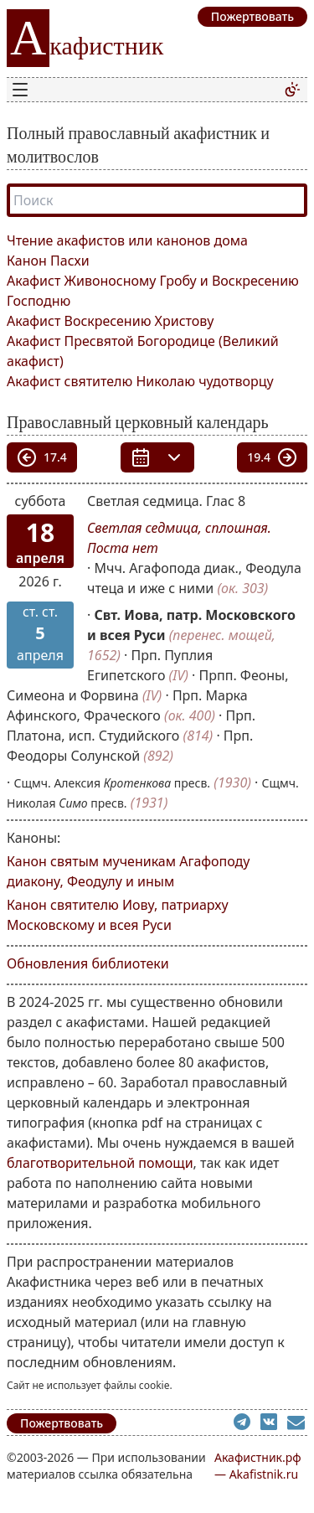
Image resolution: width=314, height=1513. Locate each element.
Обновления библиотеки (88, 963)
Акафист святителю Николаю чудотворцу (140, 381)
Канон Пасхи (48, 260)
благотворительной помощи (100, 1163)
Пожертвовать (61, 1423)
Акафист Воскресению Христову (110, 321)
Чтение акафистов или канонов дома (127, 240)
